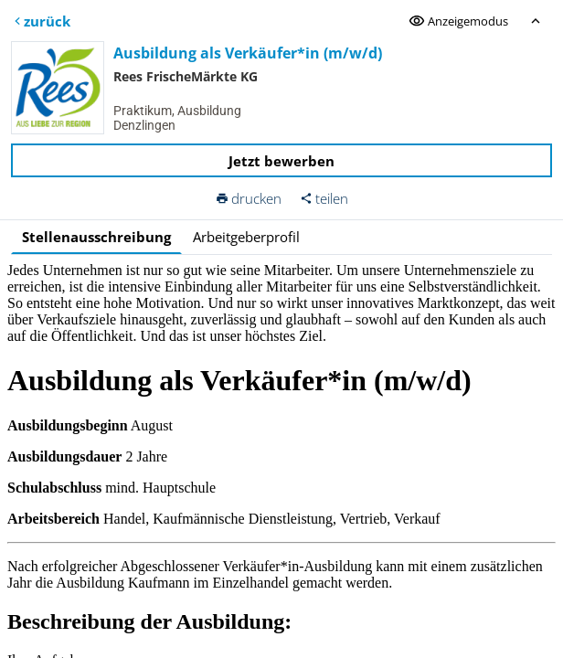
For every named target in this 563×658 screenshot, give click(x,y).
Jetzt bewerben (281, 161)
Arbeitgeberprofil (246, 237)
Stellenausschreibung (96, 237)
